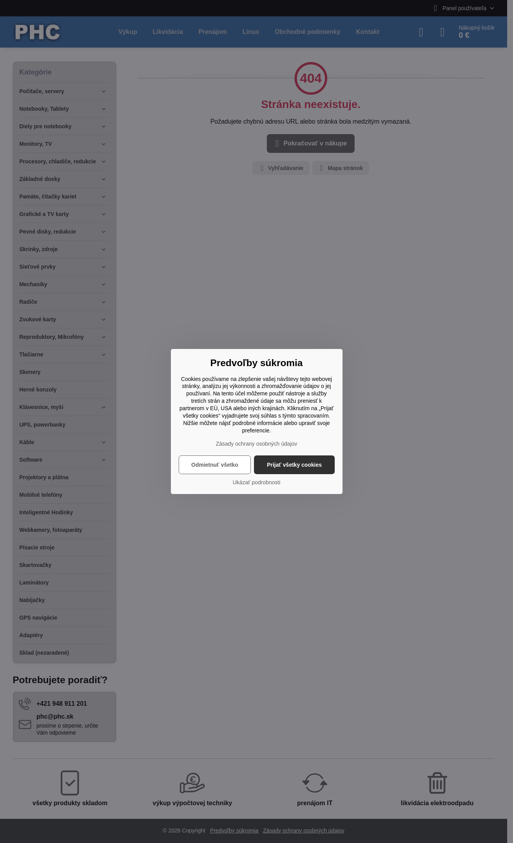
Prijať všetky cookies (294, 465)
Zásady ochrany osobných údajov (256, 444)
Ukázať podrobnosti (256, 482)
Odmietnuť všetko (214, 465)
